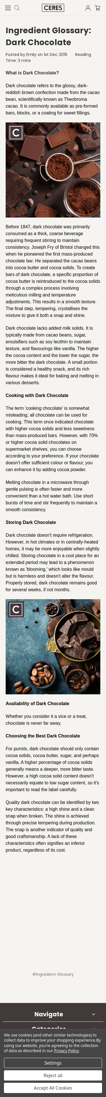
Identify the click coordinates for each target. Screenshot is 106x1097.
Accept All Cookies (53, 1088)
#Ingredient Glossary (53, 974)
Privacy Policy (66, 1050)
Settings (53, 1063)
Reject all (53, 1075)
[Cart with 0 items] (100, 7)
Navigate (48, 1014)
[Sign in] (89, 7)
